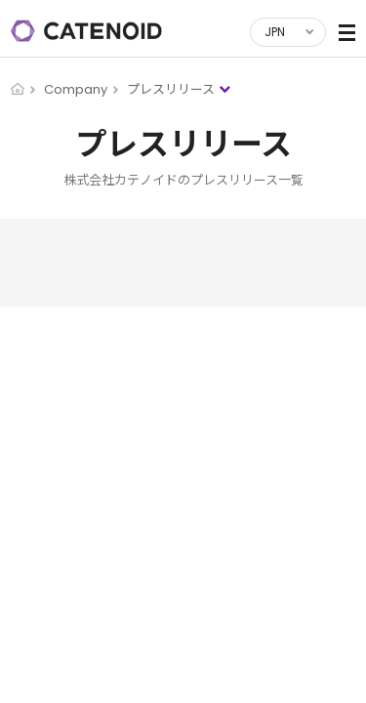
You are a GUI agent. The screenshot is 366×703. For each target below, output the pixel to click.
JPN (275, 31)
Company (75, 89)
